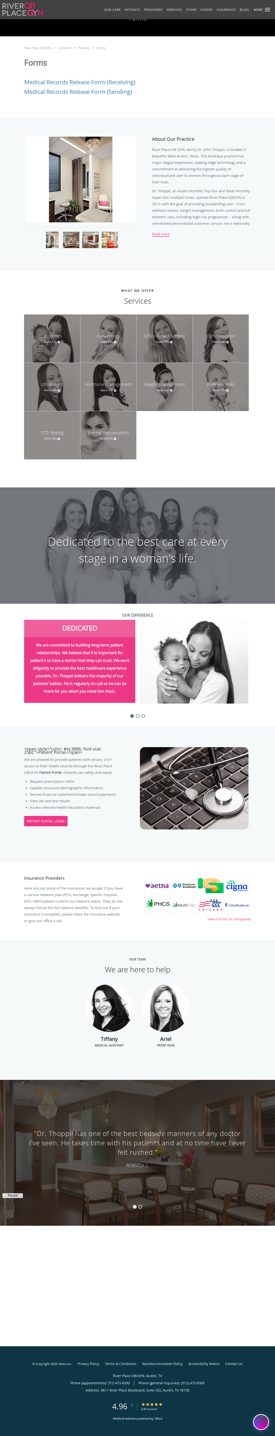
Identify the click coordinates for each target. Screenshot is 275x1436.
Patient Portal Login (46, 821)
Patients (84, 48)
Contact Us (234, 1363)
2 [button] (140, 1206)
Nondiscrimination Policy (162, 1363)
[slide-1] (137, 716)
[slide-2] (143, 716)
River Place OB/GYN (38, 48)
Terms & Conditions (121, 1363)
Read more (161, 234)
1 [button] (134, 1206)
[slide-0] (132, 716)
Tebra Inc (64, 1364)
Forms (100, 48)
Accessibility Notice (204, 1363)
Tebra (158, 1418)
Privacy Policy (88, 1363)
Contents (65, 48)
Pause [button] (13, 1195)
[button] (267, 9)
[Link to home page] (21, 9)
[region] (137, 1148)
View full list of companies (229, 919)
